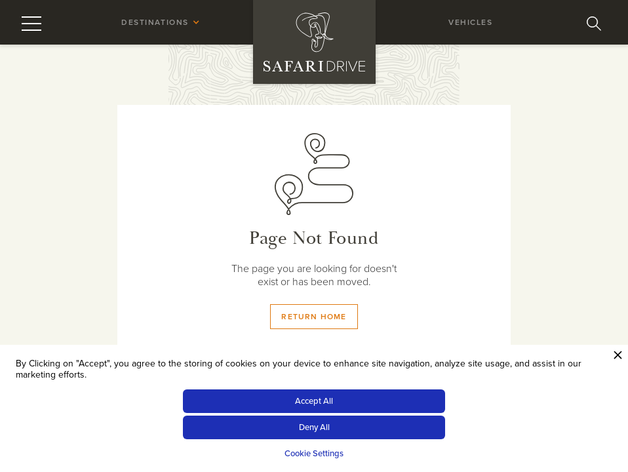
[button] (157, 22)
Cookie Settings (314, 453)
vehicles (470, 22)
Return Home (313, 316)
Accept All (314, 401)
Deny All (314, 427)
